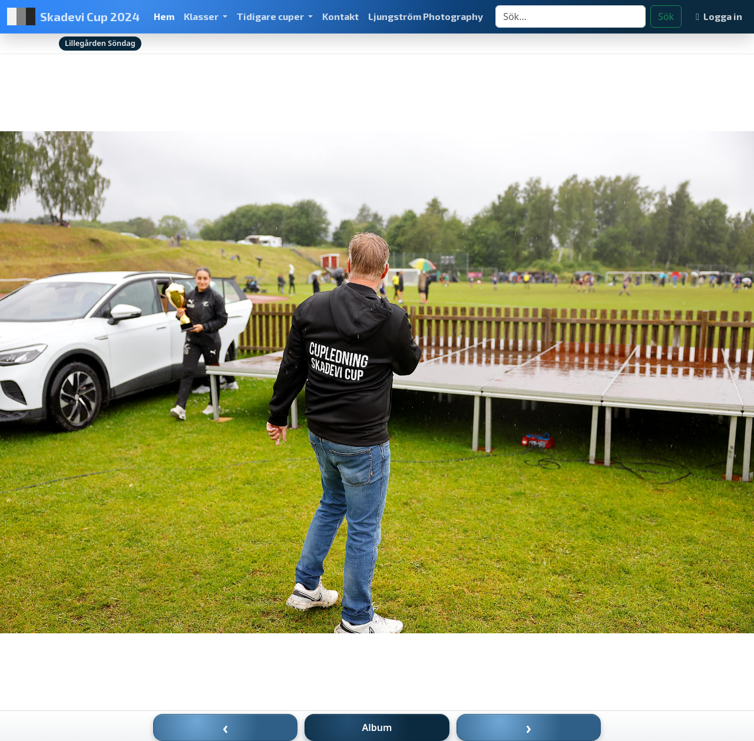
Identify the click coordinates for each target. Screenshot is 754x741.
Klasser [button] (202, 16)
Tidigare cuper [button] (271, 16)
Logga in (719, 16)
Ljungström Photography (425, 16)
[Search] (570, 16)
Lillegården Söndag (100, 43)
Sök (666, 16)
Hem (164, 16)
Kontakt (340, 16)
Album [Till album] (377, 727)
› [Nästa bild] (529, 727)
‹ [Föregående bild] (226, 727)
